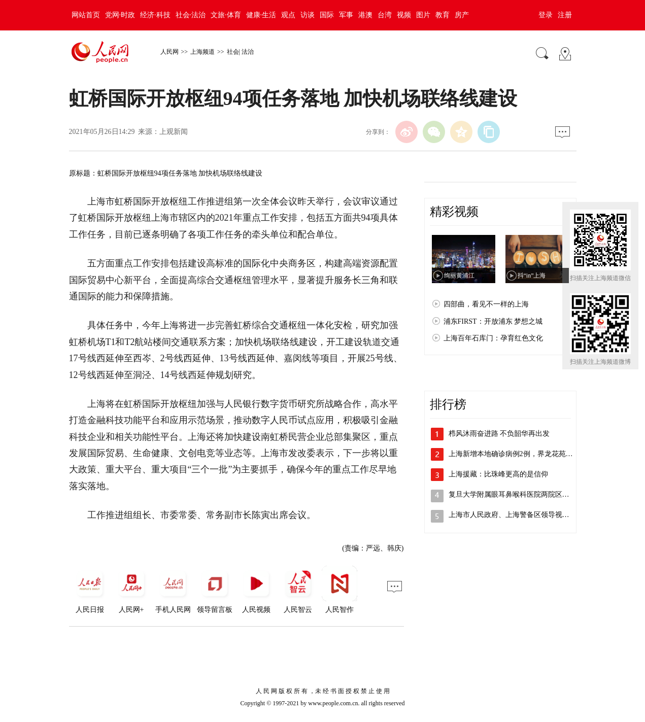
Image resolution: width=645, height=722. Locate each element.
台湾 (385, 15)
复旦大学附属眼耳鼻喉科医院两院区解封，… (520, 494)
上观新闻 (173, 131)
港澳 (365, 15)
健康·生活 (261, 15)
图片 (423, 15)
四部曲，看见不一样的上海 (486, 304)
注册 (565, 15)
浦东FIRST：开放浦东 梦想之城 (493, 321)
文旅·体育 (226, 15)
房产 (462, 15)
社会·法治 (191, 15)
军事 (346, 15)
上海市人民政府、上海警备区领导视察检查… (520, 515)
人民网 (169, 51)
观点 (288, 15)
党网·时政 (120, 15)
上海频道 (202, 51)
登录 (545, 15)
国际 (327, 15)
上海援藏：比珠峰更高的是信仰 (498, 474)
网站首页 (86, 15)
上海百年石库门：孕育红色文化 (493, 338)
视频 (404, 15)
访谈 (307, 15)
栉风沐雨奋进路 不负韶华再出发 (499, 433)
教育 (442, 15)
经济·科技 (155, 15)
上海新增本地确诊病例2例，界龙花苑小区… (518, 454)
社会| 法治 (240, 51)
